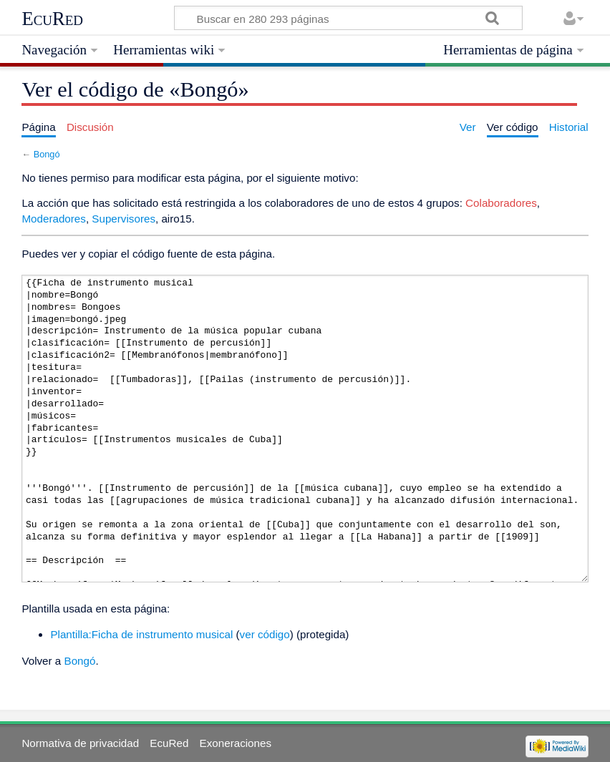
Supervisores (123, 219)
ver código (265, 634)
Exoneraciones (235, 743)
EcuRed (52, 18)
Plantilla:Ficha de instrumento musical (141, 634)
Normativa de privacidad (80, 743)
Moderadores (53, 219)
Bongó (47, 154)
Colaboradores (501, 203)
